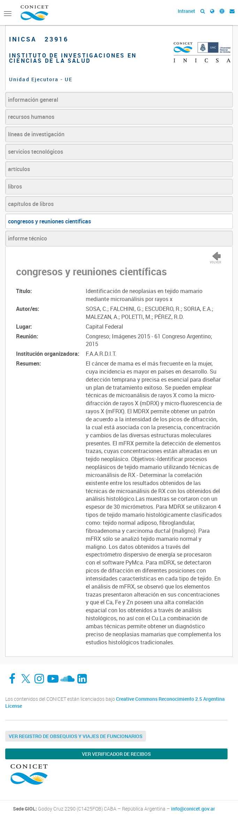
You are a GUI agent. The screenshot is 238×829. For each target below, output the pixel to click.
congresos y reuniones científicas (49, 221)
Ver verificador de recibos (116, 754)
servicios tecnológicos (35, 151)
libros (15, 186)
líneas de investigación (36, 134)
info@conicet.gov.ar (193, 809)
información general (33, 99)
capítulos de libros (31, 204)
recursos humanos (31, 117)
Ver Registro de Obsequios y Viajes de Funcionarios (76, 736)
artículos (19, 169)
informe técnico (27, 238)
